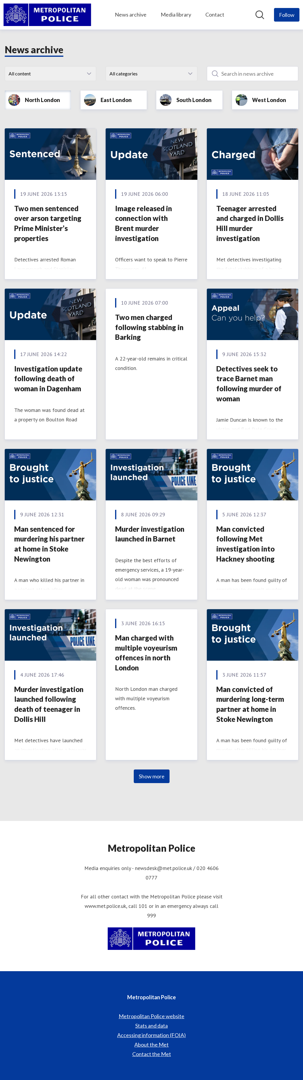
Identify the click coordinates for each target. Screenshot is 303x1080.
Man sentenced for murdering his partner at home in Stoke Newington (49, 544)
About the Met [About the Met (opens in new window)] (151, 1044)
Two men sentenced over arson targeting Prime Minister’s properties (47, 223)
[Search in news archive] (252, 73)
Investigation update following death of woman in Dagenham (48, 378)
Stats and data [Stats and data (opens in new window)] (151, 1025)
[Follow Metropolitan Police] (286, 15)
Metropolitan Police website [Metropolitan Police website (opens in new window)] (151, 1016)
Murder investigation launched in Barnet (149, 534)
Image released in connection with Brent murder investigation (143, 223)
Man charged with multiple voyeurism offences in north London (146, 652)
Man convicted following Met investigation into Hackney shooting (245, 544)
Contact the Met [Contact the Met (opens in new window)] (151, 1054)
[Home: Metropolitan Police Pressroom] (47, 15)
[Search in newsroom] (260, 15)
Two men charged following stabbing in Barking (149, 327)
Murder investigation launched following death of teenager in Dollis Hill (48, 704)
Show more (152, 776)
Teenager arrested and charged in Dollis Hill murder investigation (249, 223)
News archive (130, 14)
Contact (214, 14)
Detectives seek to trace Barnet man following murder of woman (248, 383)
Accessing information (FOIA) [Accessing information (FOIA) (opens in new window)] (151, 1035)
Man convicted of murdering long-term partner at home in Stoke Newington (250, 704)
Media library (176, 14)
